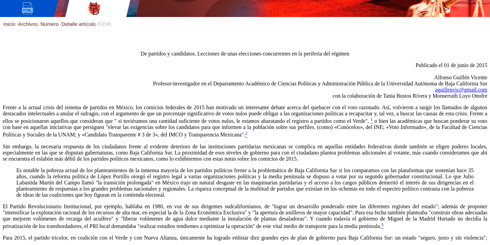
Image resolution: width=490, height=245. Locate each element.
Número (50, 24)
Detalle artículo (79, 24)
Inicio (10, 24)
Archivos (28, 24)
